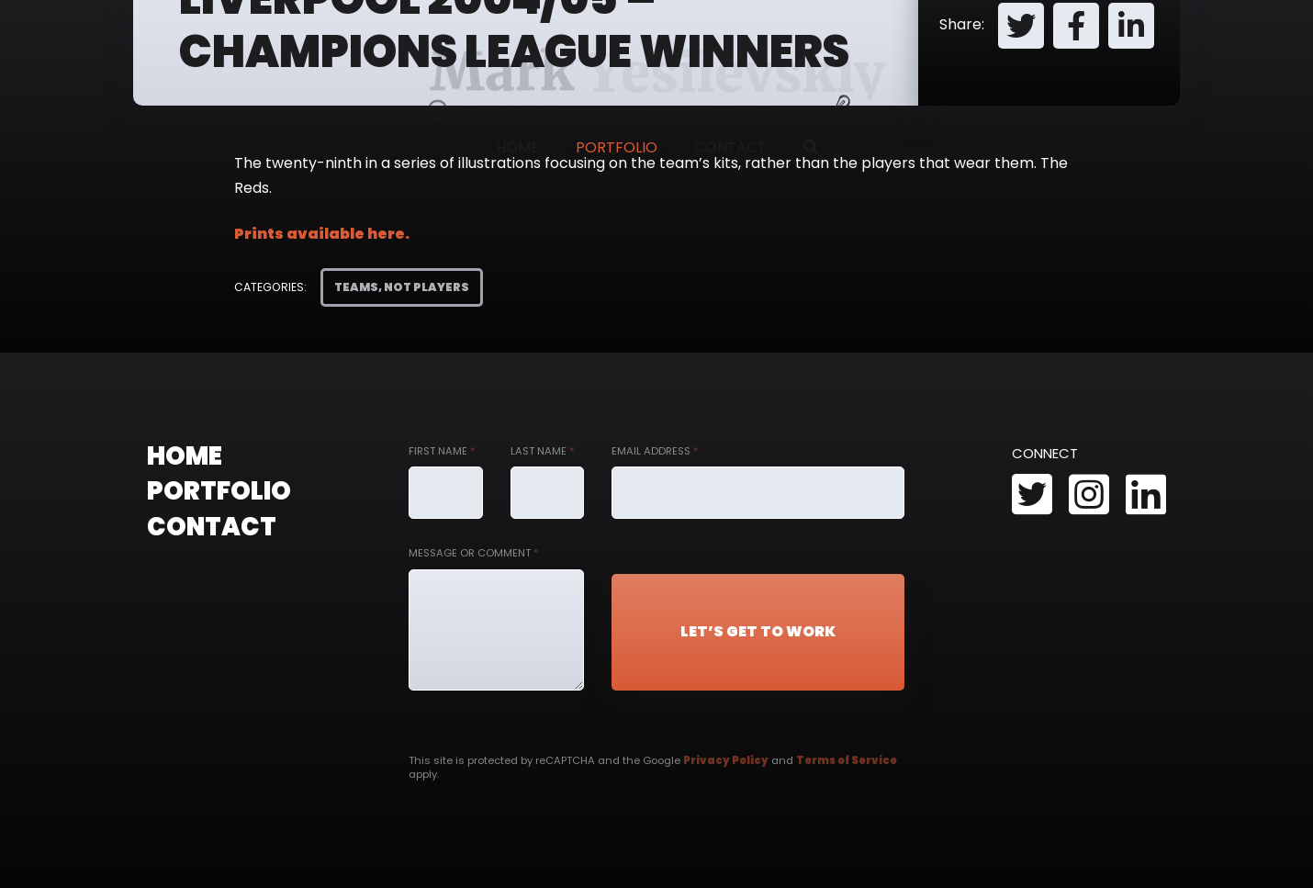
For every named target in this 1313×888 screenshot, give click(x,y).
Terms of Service (846, 760)
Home (517, 147)
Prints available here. (322, 233)
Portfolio (616, 147)
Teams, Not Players (401, 287)
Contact (730, 147)
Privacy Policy (726, 760)
